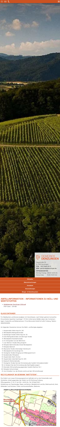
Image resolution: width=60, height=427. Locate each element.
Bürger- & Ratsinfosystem (30, 292)
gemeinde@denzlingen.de (48, 268)
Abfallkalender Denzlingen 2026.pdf (15, 304)
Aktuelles (30, 279)
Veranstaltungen (30, 289)
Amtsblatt (30, 285)
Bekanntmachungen (30, 282)
